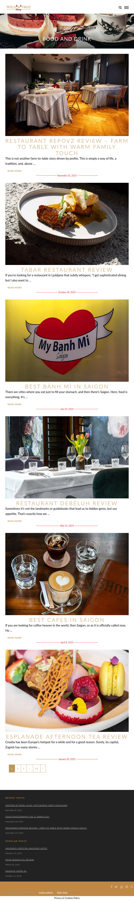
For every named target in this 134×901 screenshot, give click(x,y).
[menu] (126, 7)
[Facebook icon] (111, 887)
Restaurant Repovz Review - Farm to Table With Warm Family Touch (46, 828)
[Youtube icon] (121, 887)
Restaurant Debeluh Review (67, 503)
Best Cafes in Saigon (67, 620)
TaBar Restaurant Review (67, 269)
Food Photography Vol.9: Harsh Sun (27, 816)
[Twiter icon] (116, 887)
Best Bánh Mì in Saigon (67, 386)
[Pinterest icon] (126, 887)
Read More (15, 171)
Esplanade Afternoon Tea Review (67, 736)
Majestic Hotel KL (16, 871)
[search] (120, 7)
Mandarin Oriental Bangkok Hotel (26, 848)
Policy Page (62, 892)
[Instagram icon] (131, 887)
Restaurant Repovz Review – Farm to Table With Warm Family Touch (66, 146)
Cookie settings (46, 892)
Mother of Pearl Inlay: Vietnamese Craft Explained (36, 805)
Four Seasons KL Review (19, 859)
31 (36, 768)
